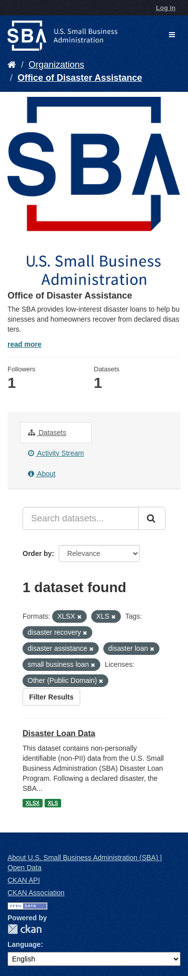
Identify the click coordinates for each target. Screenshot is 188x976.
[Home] (12, 65)
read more (25, 344)
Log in (165, 8)
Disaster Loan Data (59, 733)
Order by (37, 553)
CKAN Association (36, 893)
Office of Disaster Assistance (80, 78)
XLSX (32, 803)
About (42, 474)
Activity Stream (56, 453)
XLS (53, 803)
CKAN (25, 929)
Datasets (47, 433)
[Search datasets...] (81, 518)
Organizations (56, 65)
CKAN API (24, 880)
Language (24, 944)
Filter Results (51, 697)
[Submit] (151, 518)
